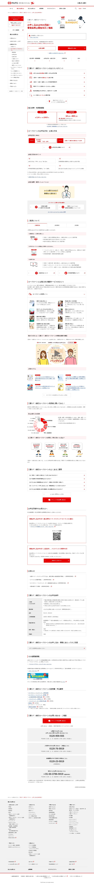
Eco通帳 (71, 815)
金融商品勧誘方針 (15, 876)
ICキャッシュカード (73, 824)
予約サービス (13, 86)
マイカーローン (32, 812)
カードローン (31, 808)
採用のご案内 (62, 8)
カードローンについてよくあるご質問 (57, 212)
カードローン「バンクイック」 (16, 49)
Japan (80, 8)
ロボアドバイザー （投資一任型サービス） (13, 823)
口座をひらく (13, 38)
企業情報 (41, 8)
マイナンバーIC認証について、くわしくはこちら (42, 526)
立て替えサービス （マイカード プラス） (74, 830)
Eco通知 (71, 817)
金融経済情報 (72, 861)
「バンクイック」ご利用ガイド (39, 699)
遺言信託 (51, 810)
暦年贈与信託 (51, 816)
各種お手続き (72, 806)
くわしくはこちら (34, 37)
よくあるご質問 (15, 63)
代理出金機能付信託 (53, 817)
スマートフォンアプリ (73, 822)
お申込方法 (14, 54)
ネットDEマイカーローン (16, 73)
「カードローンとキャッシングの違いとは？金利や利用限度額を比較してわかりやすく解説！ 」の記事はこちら (75, 388)
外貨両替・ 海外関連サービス (73, 827)
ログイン (15, 18)
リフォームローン (32, 814)
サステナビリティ (51, 8)
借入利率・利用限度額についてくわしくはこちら (57, 126)
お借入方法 (14, 56)
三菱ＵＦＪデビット (73, 813)
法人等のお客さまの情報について (60, 876)
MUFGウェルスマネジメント (14, 847)
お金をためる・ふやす (15, 41)
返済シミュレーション (16, 65)
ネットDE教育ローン (15, 71)
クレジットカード (73, 819)
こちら (63, 681)
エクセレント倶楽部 (53, 821)
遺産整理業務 (51, 812)
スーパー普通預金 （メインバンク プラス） (34, 848)
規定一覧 (72, 864)
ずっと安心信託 (52, 814)
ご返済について (15, 58)
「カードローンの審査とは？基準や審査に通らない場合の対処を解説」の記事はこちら (75, 378)
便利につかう (13, 83)
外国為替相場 (12, 861)
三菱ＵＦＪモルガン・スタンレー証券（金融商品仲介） (16, 818)
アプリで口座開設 (32, 845)
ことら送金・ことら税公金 (74, 833)
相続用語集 (51, 819)
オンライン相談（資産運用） (14, 845)
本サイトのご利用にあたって (76, 876)
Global (84, 8)
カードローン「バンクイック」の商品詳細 (38, 692)
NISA (9, 812)
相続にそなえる (52, 808)
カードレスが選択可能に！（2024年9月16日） (41, 579)
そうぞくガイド (53, 823)
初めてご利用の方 (15, 60)
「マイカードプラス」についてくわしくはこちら (39, 664)
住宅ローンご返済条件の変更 (35, 817)
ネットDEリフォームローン (16, 75)
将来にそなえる (13, 80)
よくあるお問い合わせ (13, 864)
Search (76, 8)
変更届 (33, 703)
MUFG (13, 3)
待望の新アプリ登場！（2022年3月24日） (40, 586)
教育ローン (31, 810)
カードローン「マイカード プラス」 (16, 68)
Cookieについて (47, 877)
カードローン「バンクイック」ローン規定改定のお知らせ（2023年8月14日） (48, 583)
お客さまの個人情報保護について (43, 876)
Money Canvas (12, 837)
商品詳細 (14, 52)
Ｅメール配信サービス (33, 864)
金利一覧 (31, 861)
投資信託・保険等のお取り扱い (27, 876)
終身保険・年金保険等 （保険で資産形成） (13, 826)
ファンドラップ (11, 820)
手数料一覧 (52, 861)
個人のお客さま (20, 8)
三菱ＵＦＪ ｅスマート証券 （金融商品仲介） (34, 855)
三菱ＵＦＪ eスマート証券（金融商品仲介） (13, 815)
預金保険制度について (53, 864)
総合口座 (30, 852)
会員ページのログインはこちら (57, 53)
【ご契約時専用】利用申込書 (39, 697)
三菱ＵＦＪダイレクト (73, 812)
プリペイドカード (73, 821)
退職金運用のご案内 (12, 832)
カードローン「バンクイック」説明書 (38, 695)
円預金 (9, 806)
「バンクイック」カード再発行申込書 (41, 701)
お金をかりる (15, 12)
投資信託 (10, 810)
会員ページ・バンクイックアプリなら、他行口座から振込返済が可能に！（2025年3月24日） (52, 576)
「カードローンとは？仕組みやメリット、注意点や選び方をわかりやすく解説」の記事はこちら (45, 378)
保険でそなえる (52, 806)
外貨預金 (10, 808)
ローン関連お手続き (15, 77)
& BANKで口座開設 (33, 850)
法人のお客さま (31, 8)
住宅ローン (13, 46)
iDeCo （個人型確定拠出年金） (13, 830)
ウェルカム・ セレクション (11, 835)
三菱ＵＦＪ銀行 (81, 3)
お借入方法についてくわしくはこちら (37, 177)
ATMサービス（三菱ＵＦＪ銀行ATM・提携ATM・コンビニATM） (77, 809)
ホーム (11, 8)
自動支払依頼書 (36, 707)
